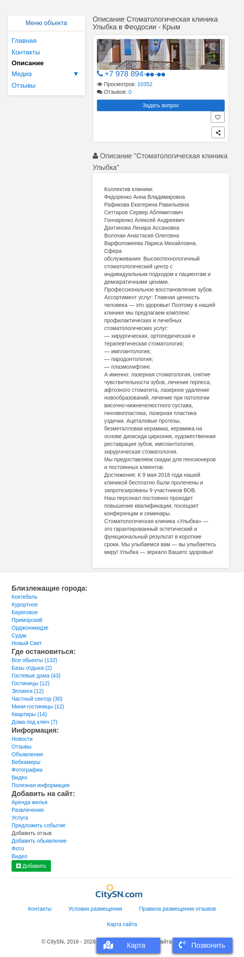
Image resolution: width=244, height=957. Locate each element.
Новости (22, 739)
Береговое (25, 612)
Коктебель (24, 597)
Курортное (25, 604)
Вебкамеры (26, 762)
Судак (19, 635)
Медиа (46, 74)
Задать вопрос (160, 105)
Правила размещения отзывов (177, 909)
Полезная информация (40, 785)
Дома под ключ (35, 722)
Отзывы (24, 85)
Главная (24, 40)
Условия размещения (95, 909)
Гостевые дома (36, 675)
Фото (18, 848)
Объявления (27, 754)
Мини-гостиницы (38, 706)
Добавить (31, 866)
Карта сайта (122, 924)
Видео (19, 777)
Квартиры (29, 714)
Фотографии (27, 770)
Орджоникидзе (30, 628)
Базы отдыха (32, 668)
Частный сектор (37, 699)
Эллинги (28, 691)
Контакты (26, 52)
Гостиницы (30, 683)
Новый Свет (27, 643)
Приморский (27, 620)
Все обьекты (34, 660)
